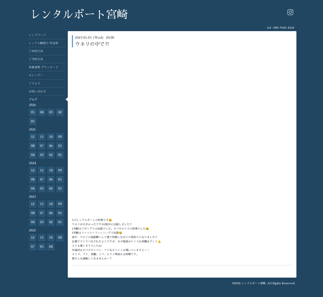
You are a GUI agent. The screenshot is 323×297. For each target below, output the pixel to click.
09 (60, 137)
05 (33, 112)
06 (51, 146)
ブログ (33, 99)
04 (42, 112)
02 (60, 112)
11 (42, 137)
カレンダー (36, 75)
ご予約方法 (36, 59)
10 (51, 137)
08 (33, 146)
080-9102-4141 (284, 27)
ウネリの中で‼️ (92, 44)
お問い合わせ (37, 91)
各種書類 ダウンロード (43, 67)
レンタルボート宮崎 (79, 14)
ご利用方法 (36, 51)
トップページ (37, 35)
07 (42, 146)
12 (33, 137)
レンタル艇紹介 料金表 (43, 43)
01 (33, 121)
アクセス (34, 83)
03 (51, 112)
